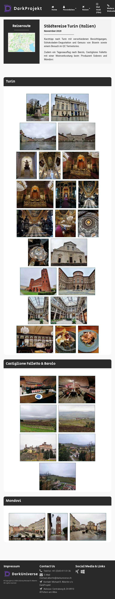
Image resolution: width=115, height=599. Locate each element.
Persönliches (69, 8)
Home (54, 8)
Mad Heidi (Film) (98, 9)
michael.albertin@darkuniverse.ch (56, 578)
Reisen (85, 8)
